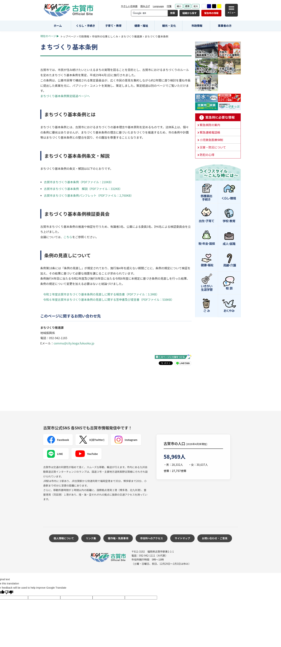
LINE (55, 454)
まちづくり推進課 (131, 36)
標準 (187, 6)
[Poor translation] (9, 593)
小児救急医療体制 (211, 140)
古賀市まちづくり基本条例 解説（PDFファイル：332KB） (83, 188)
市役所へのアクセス (151, 538)
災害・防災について (213, 147)
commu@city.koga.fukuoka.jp (74, 343)
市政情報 (196, 25)
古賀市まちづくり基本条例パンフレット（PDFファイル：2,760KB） (88, 195)
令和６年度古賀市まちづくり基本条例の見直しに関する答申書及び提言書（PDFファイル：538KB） (108, 299)
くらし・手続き (85, 25)
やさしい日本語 (129, 6)
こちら (67, 237)
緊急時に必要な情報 (218, 117)
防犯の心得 (207, 154)
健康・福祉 (141, 25)
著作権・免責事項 (118, 538)
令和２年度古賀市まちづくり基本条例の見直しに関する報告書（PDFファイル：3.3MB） (101, 294)
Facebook (58, 440)
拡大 (196, 6)
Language (158, 6)
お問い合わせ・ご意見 (214, 538)
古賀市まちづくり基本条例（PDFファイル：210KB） (78, 182)
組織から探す (189, 13)
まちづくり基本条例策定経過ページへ (65, 96)
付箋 (169, 6)
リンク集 (91, 538)
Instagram (125, 440)
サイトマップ (182, 538)
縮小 (179, 6)
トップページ (68, 36)
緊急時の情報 (211, 13)
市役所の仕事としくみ (105, 36)
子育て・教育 (113, 25)
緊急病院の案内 (210, 125)
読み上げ (145, 6)
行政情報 (84, 36)
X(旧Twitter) (91, 440)
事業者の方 (225, 25)
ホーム (58, 25)
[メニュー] (231, 10)
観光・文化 (169, 25)
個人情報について (64, 538)
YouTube (86, 454)
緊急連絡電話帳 (210, 132)
